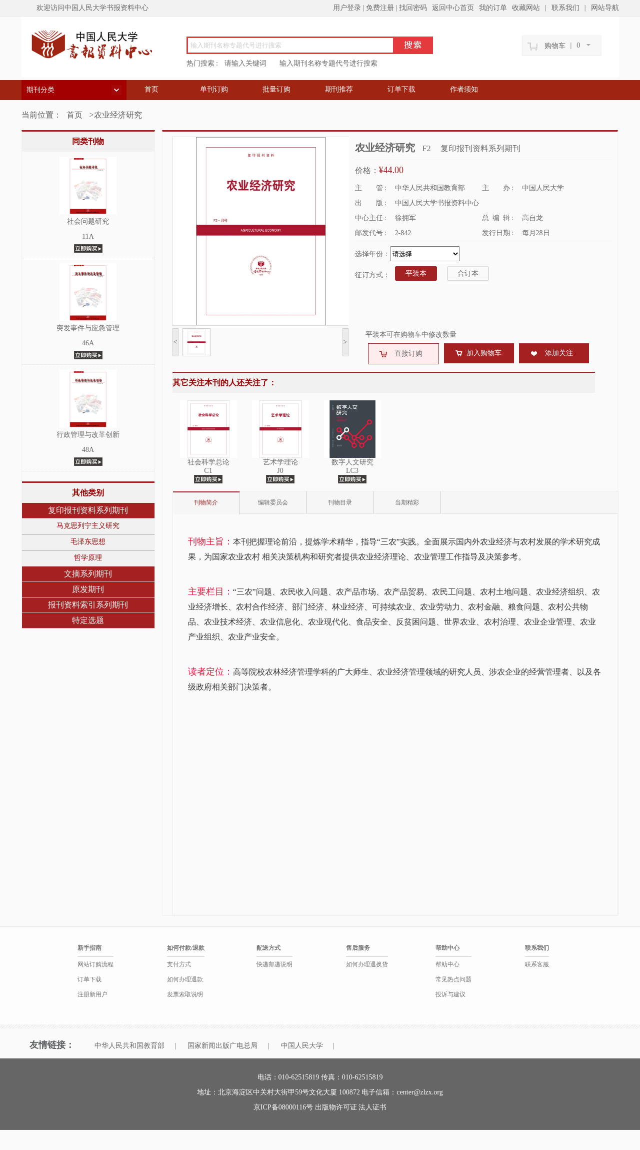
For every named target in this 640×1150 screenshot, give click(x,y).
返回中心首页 (453, 8)
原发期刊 (88, 589)
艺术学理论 (280, 462)
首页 (151, 89)
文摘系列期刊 (88, 573)
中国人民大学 (302, 1045)
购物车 (555, 46)
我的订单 (493, 8)
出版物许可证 (337, 1107)
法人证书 (372, 1107)
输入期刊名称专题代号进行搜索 (329, 63)
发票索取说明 (185, 994)
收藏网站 (526, 8)
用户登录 (347, 8)
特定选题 (88, 620)
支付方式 (179, 964)
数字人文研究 (353, 462)
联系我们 (566, 8)
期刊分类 (40, 90)
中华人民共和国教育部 (129, 1045)
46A (88, 343)
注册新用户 (93, 994)
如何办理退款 (185, 979)
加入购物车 (484, 353)
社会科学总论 (209, 462)
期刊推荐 (339, 89)
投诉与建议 (451, 994)
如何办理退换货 (367, 964)
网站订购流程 (96, 964)
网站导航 (605, 8)
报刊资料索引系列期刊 (88, 605)
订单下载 (402, 89)
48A (88, 449)
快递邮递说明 (274, 964)
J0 (280, 470)
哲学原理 (88, 557)
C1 (208, 470)
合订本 (468, 273)
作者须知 (464, 89)
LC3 (352, 470)
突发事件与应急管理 (88, 328)
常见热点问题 (454, 979)
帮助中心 (448, 964)
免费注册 (380, 8)
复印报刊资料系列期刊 (88, 510)
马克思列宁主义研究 (88, 525)
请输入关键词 (245, 63)
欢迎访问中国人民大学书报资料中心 (92, 8)
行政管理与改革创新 (88, 434)
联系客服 (537, 964)
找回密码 (413, 8)
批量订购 (276, 89)
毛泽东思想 (88, 541)
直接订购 (408, 353)
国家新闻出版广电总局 (223, 1045)
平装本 (416, 273)
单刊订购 (214, 89)
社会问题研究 (88, 221)
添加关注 (559, 353)
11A (88, 236)
